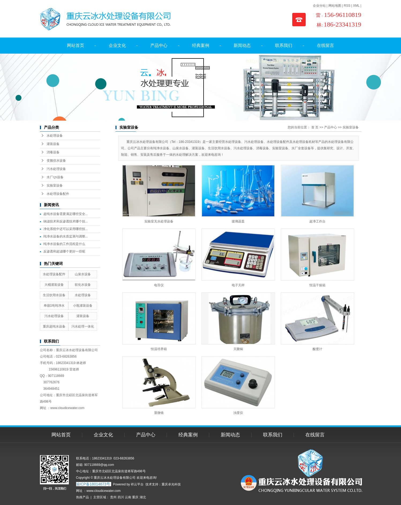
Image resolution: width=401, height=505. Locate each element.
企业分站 (319, 6)
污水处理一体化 (83, 326)
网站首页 (75, 45)
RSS (347, 6)
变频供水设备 (56, 160)
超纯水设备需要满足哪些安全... (65, 214)
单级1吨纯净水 (54, 305)
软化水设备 (83, 285)
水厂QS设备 (55, 177)
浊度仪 (238, 413)
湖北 (143, 497)
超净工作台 (317, 221)
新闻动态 (242, 45)
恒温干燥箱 (317, 285)
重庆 (135, 497)
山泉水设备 (83, 274)
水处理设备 (55, 136)
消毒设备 (53, 152)
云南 (128, 497)
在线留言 (325, 45)
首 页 (314, 127)
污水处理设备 (56, 169)
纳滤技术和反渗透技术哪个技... (65, 221)
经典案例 (200, 45)
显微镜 (159, 413)
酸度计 (317, 349)
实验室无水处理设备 (158, 221)
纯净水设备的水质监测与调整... (65, 236)
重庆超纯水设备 (54, 326)
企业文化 (117, 45)
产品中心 (158, 45)
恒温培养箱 (159, 349)
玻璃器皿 (238, 221)
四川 (121, 497)
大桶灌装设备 (54, 285)
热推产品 (82, 497)
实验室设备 (55, 185)
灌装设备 (53, 144)
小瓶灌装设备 (82, 305)
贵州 (113, 497)
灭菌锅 (238, 349)
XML (356, 6)
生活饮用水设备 (54, 295)
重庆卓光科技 (171, 484)
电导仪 (159, 285)
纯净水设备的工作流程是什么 (64, 244)
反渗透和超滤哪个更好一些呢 (64, 251)
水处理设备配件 (58, 194)
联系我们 (283, 45)
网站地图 (334, 6)
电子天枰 (238, 285)
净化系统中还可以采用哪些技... (65, 229)
